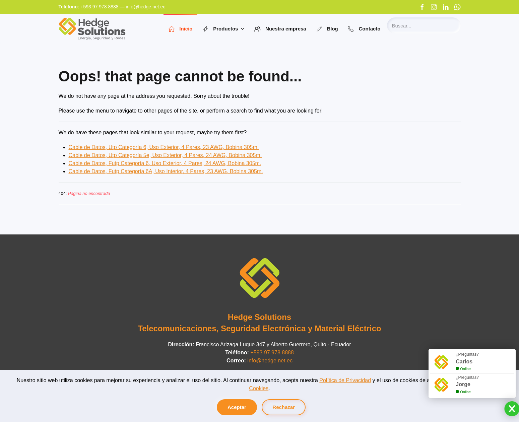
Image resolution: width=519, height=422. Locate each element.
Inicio (180, 28)
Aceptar (237, 407)
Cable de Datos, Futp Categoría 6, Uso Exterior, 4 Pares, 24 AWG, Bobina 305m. (165, 163)
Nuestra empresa (280, 28)
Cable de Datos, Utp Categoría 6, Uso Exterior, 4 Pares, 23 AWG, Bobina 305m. (164, 147)
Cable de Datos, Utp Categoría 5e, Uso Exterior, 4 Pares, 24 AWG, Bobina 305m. (165, 155)
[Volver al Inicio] (92, 29)
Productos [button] (223, 28)
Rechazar (283, 407)
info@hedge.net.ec (145, 6)
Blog (327, 28)
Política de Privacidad (345, 380)
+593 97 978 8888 (99, 6)
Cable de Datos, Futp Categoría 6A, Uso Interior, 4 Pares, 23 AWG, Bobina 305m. (166, 171)
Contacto (364, 28)
